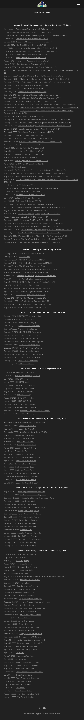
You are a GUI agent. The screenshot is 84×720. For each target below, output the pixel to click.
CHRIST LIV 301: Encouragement (32, 341)
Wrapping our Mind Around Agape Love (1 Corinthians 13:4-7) (37, 188)
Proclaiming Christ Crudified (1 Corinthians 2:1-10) (34, 42)
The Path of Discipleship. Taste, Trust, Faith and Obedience (39, 214)
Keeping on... (20, 688)
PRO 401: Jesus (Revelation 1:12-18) (31, 260)
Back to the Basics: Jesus (26, 445)
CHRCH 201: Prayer (22, 379)
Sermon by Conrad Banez (27, 329)
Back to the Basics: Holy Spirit (27, 483)
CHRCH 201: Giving (24, 395)
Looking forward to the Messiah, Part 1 (31, 640)
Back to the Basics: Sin (25, 438)
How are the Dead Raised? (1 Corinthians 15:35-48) (39, 226)
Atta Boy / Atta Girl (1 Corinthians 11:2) (30, 148)
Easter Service (20, 167)
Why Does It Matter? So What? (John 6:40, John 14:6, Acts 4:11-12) (42, 236)
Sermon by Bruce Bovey (27, 545)
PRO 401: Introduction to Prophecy (31, 253)
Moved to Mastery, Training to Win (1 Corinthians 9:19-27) (39, 129)
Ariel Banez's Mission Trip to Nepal (27, 376)
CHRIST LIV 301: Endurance (28, 361)
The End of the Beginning (27, 697)
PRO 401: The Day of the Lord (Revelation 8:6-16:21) (36, 282)
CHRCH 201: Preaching (26, 398)
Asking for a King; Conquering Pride (33, 608)
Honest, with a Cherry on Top (28, 511)
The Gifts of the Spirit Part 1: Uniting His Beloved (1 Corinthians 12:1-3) (40, 170)
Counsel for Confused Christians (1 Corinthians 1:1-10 (34, 29)
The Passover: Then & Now (30, 580)
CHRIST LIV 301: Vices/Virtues (31, 348)
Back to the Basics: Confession (26, 476)
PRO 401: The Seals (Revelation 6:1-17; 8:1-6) (32, 272)
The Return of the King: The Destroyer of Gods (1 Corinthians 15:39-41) (46, 230)
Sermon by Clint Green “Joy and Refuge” (35, 411)
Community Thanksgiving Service (32, 116)
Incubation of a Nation (25, 570)
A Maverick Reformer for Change (27, 662)
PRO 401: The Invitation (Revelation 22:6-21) (31, 307)
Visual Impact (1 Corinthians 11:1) (28, 145)
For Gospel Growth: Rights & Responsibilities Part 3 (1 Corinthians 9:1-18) (44, 126)
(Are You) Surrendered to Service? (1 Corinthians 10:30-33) (40, 142)
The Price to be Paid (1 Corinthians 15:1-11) (32, 210)
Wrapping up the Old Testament (30, 634)
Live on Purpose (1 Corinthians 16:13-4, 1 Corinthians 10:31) (40, 242)
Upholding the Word (28, 501)
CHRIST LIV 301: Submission (30, 357)
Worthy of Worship (24, 618)
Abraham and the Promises (27, 567)
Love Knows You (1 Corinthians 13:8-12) (30, 195)
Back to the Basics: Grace (24, 467)
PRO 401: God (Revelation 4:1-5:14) (32, 266)
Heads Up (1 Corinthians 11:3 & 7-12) (30, 151)
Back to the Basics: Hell (25, 441)
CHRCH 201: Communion (25, 391)
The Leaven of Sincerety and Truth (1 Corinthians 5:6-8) (38, 67)
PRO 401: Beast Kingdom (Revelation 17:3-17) (32, 291)
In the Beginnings (22, 561)
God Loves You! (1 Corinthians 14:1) (27, 198)
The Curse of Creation (24, 564)
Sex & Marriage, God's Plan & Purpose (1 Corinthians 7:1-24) (40, 98)
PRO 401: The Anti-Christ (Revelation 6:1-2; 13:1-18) (38, 269)
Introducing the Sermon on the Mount (31, 492)
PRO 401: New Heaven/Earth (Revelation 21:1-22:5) (34, 304)
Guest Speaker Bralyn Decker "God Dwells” (35, 432)
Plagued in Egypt (23, 573)
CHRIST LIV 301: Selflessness (29, 326)
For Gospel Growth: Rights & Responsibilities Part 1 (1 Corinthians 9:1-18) (44, 119)
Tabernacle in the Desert (27, 589)
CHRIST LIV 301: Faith (25, 319)
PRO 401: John (24, 257)
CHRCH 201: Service (25, 401)
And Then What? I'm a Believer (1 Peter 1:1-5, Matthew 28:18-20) (41, 239)
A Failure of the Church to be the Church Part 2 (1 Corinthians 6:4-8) (44, 79)
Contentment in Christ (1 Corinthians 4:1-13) (31, 54)
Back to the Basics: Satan (25, 435)
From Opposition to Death (25, 668)
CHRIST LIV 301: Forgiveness (29, 345)
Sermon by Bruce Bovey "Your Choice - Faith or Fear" (36, 276)
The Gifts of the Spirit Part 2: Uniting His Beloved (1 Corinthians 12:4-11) (41, 173)
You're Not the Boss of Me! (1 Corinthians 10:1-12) (36, 132)
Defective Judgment (27, 605)
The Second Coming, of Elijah (26, 649)
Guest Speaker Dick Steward (26, 385)
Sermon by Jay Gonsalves (29, 351)
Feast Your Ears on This (26, 592)
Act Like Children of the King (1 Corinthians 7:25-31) (37, 101)
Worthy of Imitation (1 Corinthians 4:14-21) (31, 58)
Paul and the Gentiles (23, 681)
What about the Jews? (23, 684)
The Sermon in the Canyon (28, 542)
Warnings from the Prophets (29, 627)
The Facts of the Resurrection (28, 285)
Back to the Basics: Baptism (26, 480)
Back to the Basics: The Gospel (26, 464)
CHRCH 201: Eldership (28, 407)
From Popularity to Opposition (27, 665)
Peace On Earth (26, 530)
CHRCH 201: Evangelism (29, 414)
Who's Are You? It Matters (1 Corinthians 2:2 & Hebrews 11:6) (39, 233)
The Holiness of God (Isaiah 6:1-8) (33, 88)
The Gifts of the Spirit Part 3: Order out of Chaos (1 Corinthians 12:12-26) (41, 176)
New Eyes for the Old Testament (31, 637)
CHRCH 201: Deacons (27, 404)
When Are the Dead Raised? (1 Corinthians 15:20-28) (39, 220)
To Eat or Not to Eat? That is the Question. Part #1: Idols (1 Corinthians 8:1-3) (46, 104)
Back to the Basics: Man (27, 429)
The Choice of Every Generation (29, 539)
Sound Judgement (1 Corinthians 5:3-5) (31, 64)
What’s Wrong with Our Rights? (29, 514)
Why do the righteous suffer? (30, 615)
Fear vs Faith (25, 583)
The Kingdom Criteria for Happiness (33, 495)
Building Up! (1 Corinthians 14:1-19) (28, 201)
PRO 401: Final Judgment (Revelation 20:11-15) (32, 301)
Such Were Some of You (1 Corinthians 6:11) (36, 85)
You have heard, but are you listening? (31, 507)
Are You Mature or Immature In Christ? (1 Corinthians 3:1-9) (36, 48)
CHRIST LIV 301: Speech (29, 335)
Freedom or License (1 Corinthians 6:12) (32, 92)
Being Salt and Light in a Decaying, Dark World (37, 498)
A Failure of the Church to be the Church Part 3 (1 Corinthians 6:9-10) (45, 82)
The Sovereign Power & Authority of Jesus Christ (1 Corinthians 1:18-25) (41, 35)
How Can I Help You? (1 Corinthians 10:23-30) (35, 138)
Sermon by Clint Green (27, 523)
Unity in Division (21, 557)
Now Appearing (20, 659)
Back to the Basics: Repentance (27, 473)
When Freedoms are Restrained (27, 678)
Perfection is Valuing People (28, 517)
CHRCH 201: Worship (22, 382)
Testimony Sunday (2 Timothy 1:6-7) (29, 191)
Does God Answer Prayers (27, 536)
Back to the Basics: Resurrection (28, 457)
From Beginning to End (23, 691)
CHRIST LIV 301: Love (26, 364)
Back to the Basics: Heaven (26, 461)
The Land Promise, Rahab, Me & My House (35, 602)
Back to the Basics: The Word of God (31, 422)
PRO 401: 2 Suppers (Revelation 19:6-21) (30, 295)
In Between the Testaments (27, 646)
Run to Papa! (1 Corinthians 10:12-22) (31, 135)
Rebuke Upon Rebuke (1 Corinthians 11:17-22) (31, 161)
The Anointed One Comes (25, 656)
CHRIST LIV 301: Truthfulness (30, 332)
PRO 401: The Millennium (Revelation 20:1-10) (32, 298)
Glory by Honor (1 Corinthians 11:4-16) (30, 154)
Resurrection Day (21, 451)
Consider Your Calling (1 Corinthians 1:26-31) (32, 39)
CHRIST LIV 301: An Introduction (29, 316)
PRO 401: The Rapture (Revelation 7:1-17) (32, 279)
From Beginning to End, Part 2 (28, 694)
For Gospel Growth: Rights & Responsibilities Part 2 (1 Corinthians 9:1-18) (44, 122)
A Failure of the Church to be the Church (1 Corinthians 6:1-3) (41, 76)
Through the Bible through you (26, 554)
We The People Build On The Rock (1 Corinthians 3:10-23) (36, 51)
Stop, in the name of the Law (27, 586)
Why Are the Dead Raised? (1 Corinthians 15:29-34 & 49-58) (42, 223)
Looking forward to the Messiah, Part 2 (31, 643)
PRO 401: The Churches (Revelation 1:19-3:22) (35, 263)
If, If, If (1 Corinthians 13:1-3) (25, 185)
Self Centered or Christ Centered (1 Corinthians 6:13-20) (38, 95)
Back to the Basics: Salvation (25, 448)
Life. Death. (20, 653)
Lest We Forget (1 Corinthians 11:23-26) (30, 164)
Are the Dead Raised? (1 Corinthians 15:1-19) (32, 217)
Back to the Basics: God (27, 426)
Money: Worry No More (28, 526)
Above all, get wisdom (26, 621)
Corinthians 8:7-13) (20, 113)
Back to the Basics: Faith (24, 470)
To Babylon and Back (26, 630)
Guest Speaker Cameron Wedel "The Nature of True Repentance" (40, 576)
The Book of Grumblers (26, 595)
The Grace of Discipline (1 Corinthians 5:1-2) (33, 61)
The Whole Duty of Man (27, 611)
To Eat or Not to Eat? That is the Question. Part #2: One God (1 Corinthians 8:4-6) (49, 107)
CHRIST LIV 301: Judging (27, 322)
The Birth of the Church (24, 675)
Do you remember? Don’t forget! (30, 599)
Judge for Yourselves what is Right (29, 533)
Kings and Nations (25, 624)
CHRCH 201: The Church (25, 372)
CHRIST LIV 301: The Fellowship (31, 354)
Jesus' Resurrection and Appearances (29, 672)
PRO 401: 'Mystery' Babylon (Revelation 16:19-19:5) (33, 288)
